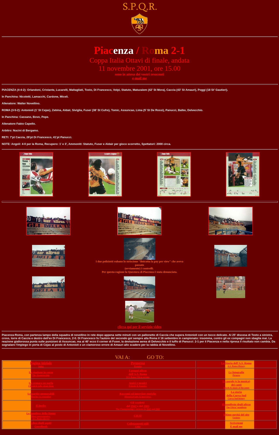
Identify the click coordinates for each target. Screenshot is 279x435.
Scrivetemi (236, 423)
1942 (133, 406)
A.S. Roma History (236, 366)
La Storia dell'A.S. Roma (236, 363)
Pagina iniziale (41, 363)
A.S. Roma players (40, 419)
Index (41, 366)
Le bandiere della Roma (40, 413)
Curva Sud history (236, 398)
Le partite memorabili (40, 393)
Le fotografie (236, 372)
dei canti (236, 384)
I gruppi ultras (138, 370)
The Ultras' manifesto (236, 407)
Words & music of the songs (236, 388)
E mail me (236, 426)
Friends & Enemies (138, 386)
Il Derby (41, 405)
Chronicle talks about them (41, 386)
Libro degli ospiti (41, 423)
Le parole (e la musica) (236, 381)
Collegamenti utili (138, 423)
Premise (137, 366)
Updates (236, 417)
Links (137, 426)
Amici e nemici (138, 383)
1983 (146, 406)
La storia (236, 392)
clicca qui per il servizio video (139, 327)
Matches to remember (41, 396)
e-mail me (139, 78)
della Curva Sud (236, 395)
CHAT (138, 415)
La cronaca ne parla (41, 383)
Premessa (138, 363)
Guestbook (41, 426)
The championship (40, 375)
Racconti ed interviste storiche (137, 393)
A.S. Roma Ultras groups (138, 377)
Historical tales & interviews (138, 396)
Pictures (236, 375)
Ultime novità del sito (236, 414)
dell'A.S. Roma (138, 374)
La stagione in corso (41, 372)
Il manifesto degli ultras (236, 404)
